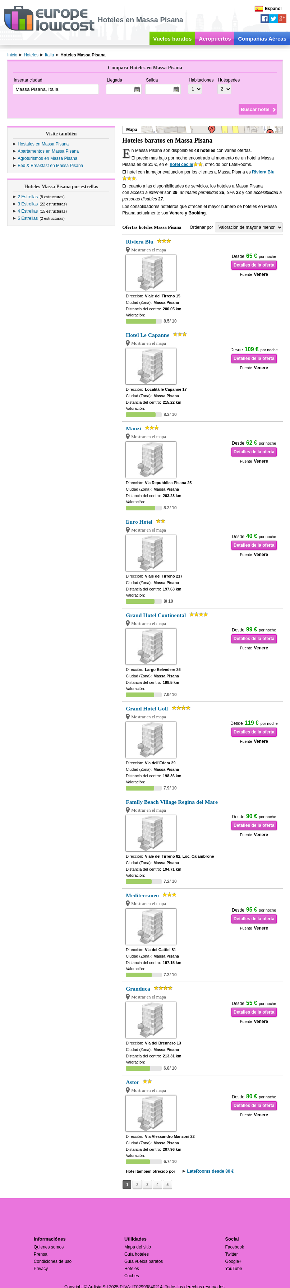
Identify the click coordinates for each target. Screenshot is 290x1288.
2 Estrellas (28, 196)
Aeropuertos (215, 39)
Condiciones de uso (53, 1261)
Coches (131, 1275)
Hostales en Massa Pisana (43, 144)
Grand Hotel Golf (147, 708)
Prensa (40, 1254)
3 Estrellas (28, 204)
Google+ (233, 1261)
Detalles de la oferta (254, 265)
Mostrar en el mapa (148, 249)
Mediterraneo (142, 895)
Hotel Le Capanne (147, 335)
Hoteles (131, 1268)
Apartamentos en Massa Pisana (48, 151)
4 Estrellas (28, 211)
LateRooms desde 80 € (210, 1171)
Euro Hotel (139, 522)
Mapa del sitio (137, 1247)
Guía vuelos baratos (143, 1261)
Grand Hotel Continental (156, 615)
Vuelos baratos (172, 39)
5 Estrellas (28, 218)
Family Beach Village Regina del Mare (172, 802)
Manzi (133, 428)
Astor (132, 1082)
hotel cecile (181, 164)
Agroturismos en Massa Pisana (47, 158)
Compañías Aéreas (262, 39)
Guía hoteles (136, 1254)
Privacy (41, 1268)
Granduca (138, 989)
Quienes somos (49, 1247)
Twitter (231, 1254)
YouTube (233, 1268)
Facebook (234, 1247)
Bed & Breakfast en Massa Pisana (50, 165)
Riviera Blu (263, 172)
